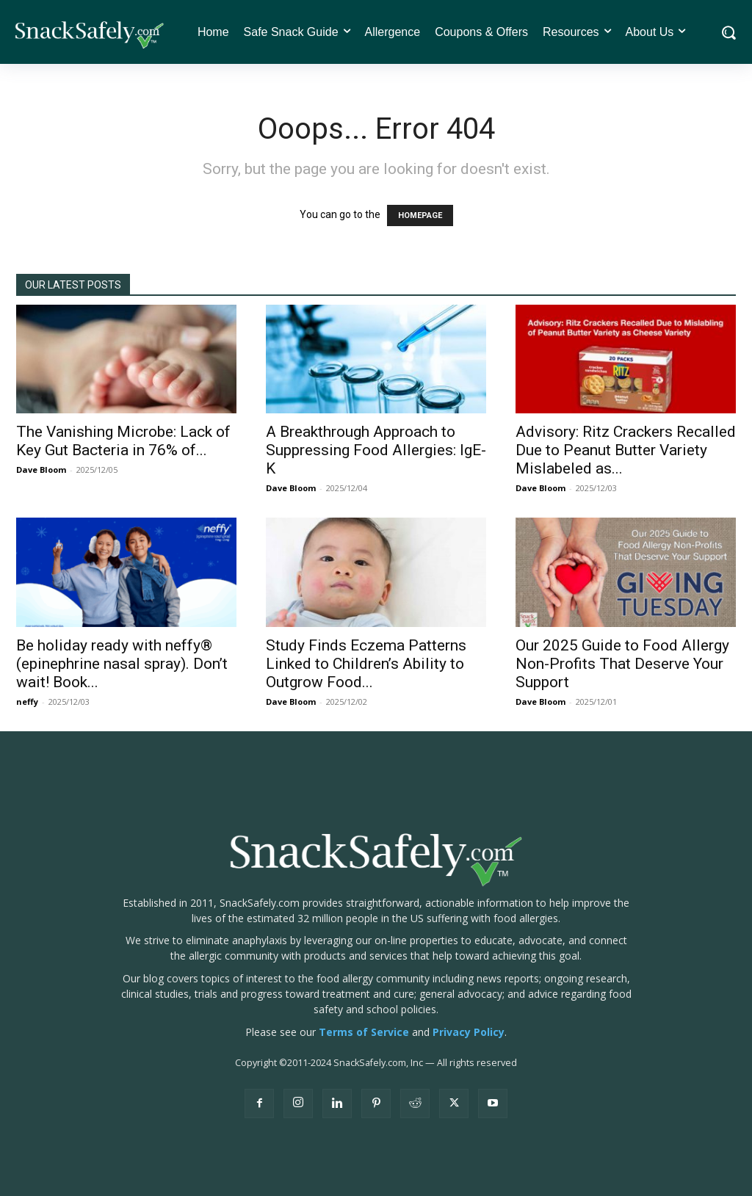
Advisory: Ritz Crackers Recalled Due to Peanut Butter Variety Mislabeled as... (626, 450)
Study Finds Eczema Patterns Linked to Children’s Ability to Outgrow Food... (366, 664)
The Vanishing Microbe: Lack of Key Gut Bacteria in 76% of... (123, 441)
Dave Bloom (41, 469)
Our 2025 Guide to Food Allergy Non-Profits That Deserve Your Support (622, 664)
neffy (27, 701)
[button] (728, 32)
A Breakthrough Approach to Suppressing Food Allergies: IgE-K (376, 450)
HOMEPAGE (420, 215)
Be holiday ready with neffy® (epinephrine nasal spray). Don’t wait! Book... (122, 664)
